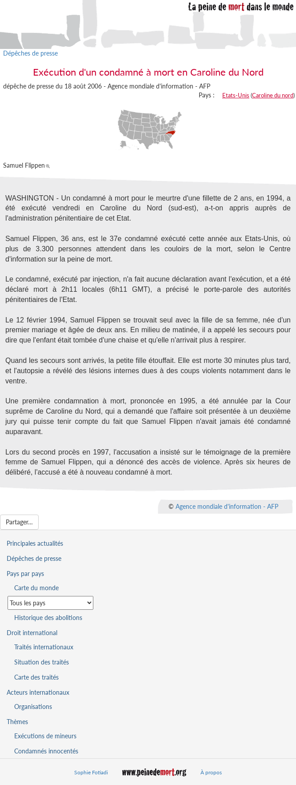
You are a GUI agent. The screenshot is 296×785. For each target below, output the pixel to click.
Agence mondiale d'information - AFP (227, 506)
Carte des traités (36, 677)
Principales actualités (35, 543)
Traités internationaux (43, 647)
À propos (211, 772)
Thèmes (17, 721)
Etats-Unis (235, 95)
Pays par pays (25, 573)
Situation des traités (41, 662)
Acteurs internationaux (38, 692)
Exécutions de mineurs (45, 736)
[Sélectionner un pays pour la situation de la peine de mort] (50, 603)
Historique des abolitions (48, 617)
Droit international (32, 632)
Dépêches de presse (30, 53)
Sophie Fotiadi (91, 772)
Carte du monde (36, 588)
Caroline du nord (272, 95)
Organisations (33, 706)
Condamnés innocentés (46, 751)
